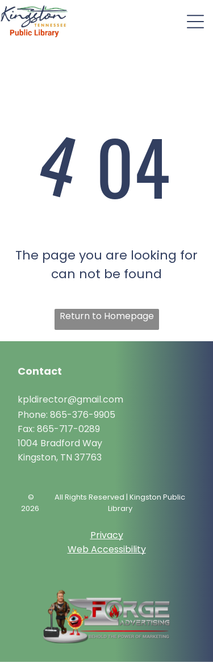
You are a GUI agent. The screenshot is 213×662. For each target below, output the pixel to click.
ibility (134, 549)
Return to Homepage (107, 315)
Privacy (106, 535)
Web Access (95, 549)
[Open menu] (195, 21)
